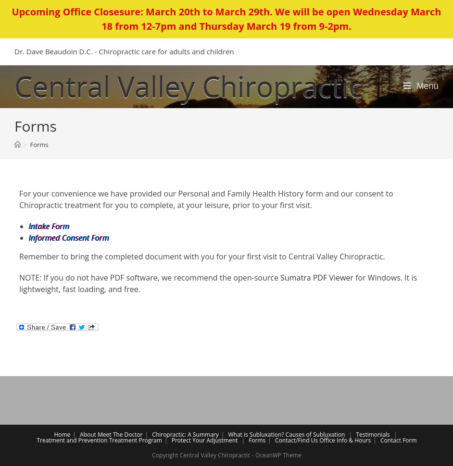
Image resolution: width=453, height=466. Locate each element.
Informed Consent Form (69, 238)
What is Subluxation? (256, 434)
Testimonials (373, 434)
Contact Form (398, 440)
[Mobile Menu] (421, 86)
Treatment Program (135, 440)
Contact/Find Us (296, 440)
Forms (257, 440)
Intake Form (49, 226)
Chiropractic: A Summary (185, 434)
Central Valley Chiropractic (188, 86)
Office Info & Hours (345, 440)
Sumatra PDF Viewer (316, 277)
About (88, 434)
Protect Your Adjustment (205, 440)
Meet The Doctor (120, 434)
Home (62, 434)
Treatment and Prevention (72, 440)
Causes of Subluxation (315, 434)
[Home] (17, 144)
